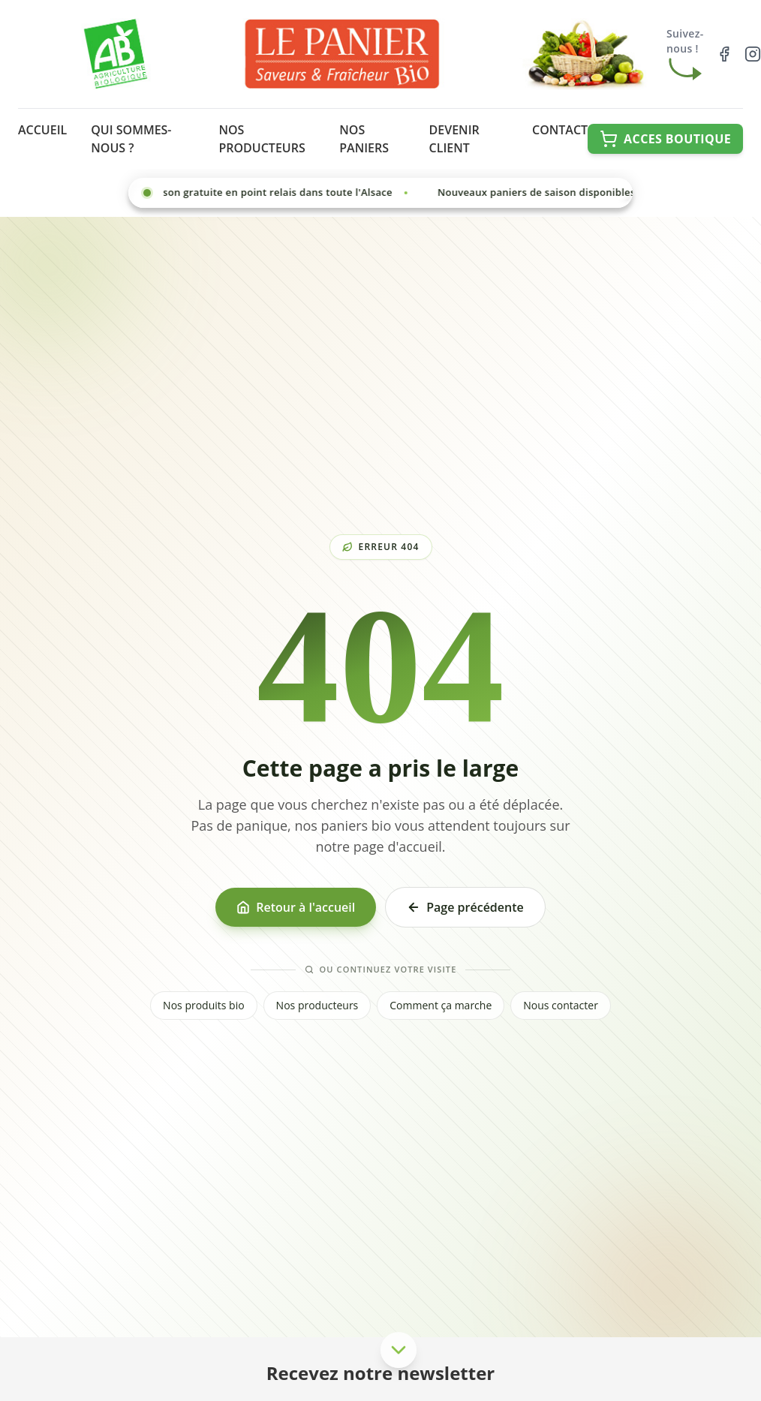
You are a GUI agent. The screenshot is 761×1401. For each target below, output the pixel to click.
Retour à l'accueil (295, 907)
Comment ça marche (441, 1005)
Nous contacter (560, 1005)
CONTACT (560, 130)
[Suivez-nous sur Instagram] (752, 54)
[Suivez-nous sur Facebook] (724, 54)
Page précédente (465, 907)
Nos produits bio (204, 1005)
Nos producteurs (317, 1005)
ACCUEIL (42, 130)
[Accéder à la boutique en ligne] (665, 139)
